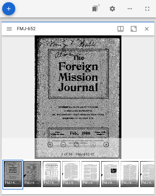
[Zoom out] (63, 144)
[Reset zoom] (76, 144)
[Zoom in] (50, 144)
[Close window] (146, 28)
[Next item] (106, 144)
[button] (13, 174)
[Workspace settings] (112, 8)
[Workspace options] (129, 8)
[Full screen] (147, 8)
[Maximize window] (133, 28)
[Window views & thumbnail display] (120, 28)
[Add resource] (8, 8)
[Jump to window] (94, 8)
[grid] (78, 176)
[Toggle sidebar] (9, 28)
